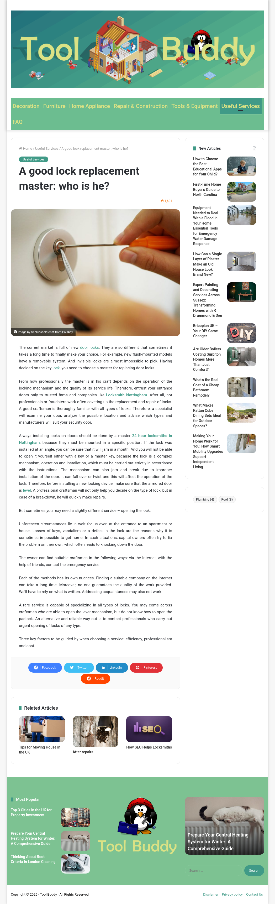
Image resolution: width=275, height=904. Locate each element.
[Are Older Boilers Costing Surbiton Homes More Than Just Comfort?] (241, 356)
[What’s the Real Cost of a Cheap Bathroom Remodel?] (241, 387)
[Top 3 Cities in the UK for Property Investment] (75, 817)
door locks (89, 347)
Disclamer (210, 894)
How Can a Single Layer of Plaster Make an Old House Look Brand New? (207, 264)
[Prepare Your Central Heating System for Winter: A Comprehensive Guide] (75, 841)
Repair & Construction (141, 106)
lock (56, 368)
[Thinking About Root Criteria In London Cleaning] (75, 864)
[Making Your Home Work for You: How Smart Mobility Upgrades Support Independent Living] (241, 443)
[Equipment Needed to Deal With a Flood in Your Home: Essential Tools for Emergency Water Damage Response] (241, 215)
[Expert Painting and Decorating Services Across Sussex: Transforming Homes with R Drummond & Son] (241, 292)
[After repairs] (96, 731)
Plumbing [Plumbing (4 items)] (205, 499)
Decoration (26, 106)
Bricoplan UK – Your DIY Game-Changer (206, 331)
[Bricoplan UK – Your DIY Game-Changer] (241, 333)
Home (25, 148)
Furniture (54, 106)
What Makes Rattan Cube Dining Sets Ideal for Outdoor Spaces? (207, 415)
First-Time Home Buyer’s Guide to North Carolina (207, 189)
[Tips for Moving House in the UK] (42, 729)
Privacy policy (232, 894)
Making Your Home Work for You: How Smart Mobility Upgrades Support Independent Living (208, 451)
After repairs (83, 752)
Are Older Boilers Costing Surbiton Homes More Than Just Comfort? (207, 359)
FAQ (18, 122)
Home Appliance (89, 106)
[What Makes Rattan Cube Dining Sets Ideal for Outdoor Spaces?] (241, 413)
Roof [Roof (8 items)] (227, 499)
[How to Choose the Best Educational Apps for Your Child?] (241, 166)
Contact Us (254, 894)
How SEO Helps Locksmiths (149, 747)
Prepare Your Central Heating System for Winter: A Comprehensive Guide (33, 838)
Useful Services (240, 106)
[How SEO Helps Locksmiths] (149, 729)
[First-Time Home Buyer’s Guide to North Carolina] (241, 192)
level (27, 490)
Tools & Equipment (194, 106)
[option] (224, 826)
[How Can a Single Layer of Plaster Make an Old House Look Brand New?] (241, 261)
